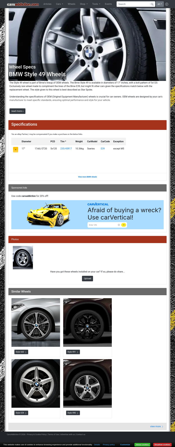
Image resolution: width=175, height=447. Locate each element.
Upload (87, 278)
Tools (95, 4)
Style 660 (21, 352)
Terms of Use (53, 434)
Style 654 (21, 413)
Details (97, 445)
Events (108, 4)
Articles (47, 4)
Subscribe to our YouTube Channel (166, 435)
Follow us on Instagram (146, 435)
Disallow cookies (162, 445)
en (159, 4)
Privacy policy (109, 445)
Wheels (71, 4)
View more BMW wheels (87, 177)
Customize (125, 445)
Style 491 (73, 352)
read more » (17, 111)
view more (157, 426)
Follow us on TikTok (161, 435)
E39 (103, 148)
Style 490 (73, 413)
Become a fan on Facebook (156, 435)
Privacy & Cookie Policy (37, 434)
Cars (58, 4)
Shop (83, 4)
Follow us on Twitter (151, 435)
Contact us (80, 434)
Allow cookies (142, 445)
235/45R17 (66, 148)
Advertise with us (67, 434)
